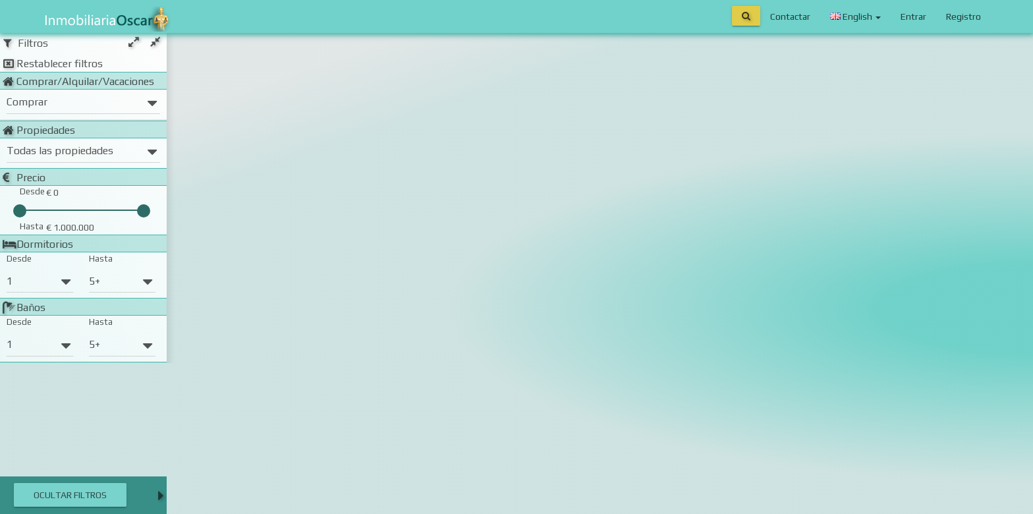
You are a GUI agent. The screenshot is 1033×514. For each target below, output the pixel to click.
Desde (19, 259)
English (855, 16)
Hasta (101, 259)
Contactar (790, 16)
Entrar (913, 16)
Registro (963, 16)
